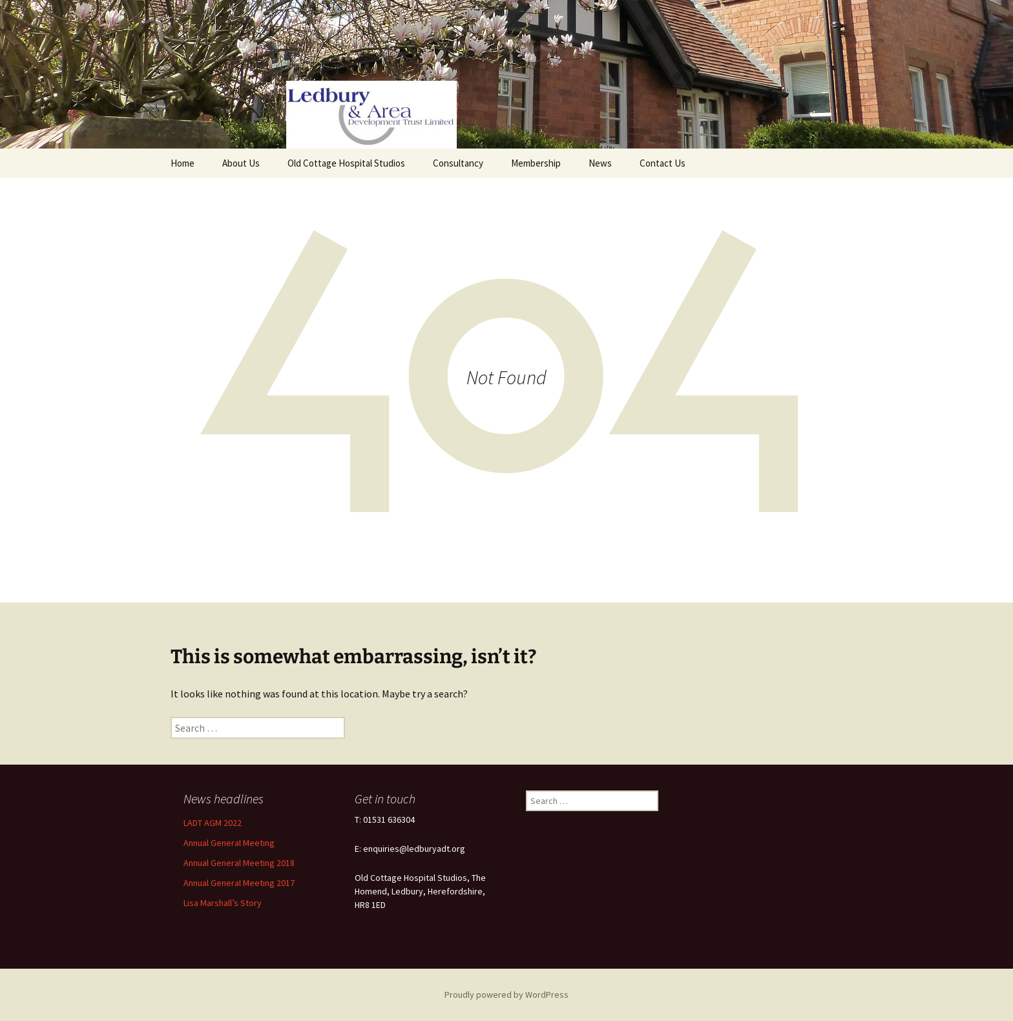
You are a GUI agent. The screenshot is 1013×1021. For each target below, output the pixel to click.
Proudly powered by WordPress (506, 994)
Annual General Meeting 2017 (239, 883)
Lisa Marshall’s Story (222, 903)
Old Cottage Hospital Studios (346, 163)
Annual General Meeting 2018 (239, 863)
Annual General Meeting (229, 843)
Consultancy (458, 163)
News (600, 163)
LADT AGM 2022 (212, 823)
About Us (241, 163)
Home (182, 163)
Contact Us (662, 163)
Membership (536, 163)
